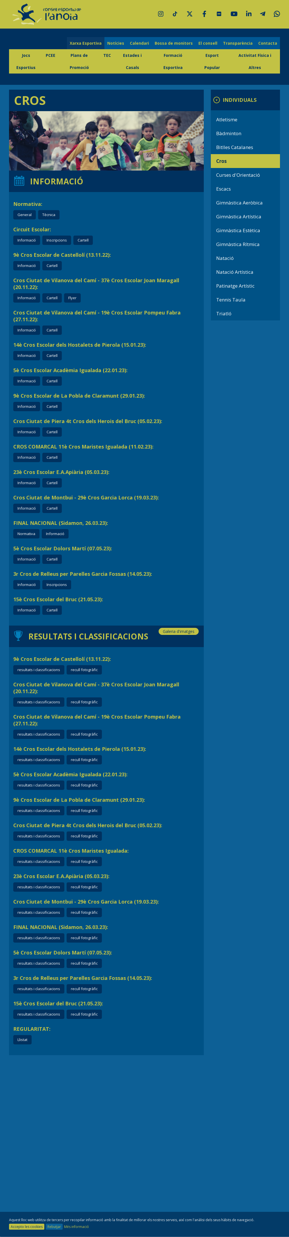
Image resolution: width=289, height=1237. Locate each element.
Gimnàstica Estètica (238, 230)
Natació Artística (234, 272)
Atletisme (226, 119)
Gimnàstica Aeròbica (239, 202)
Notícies (115, 43)
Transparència (238, 43)
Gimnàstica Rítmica (238, 244)
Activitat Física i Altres (254, 61)
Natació (225, 258)
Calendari (139, 43)
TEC (107, 55)
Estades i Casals (132, 61)
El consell (207, 43)
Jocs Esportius (26, 61)
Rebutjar (54, 1226)
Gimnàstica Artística (238, 216)
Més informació (76, 1226)
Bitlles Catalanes (234, 147)
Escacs (223, 189)
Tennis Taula (231, 299)
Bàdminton (228, 133)
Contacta (267, 43)
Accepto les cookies (27, 1226)
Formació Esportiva (173, 61)
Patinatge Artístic (235, 286)
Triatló (223, 313)
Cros (221, 161)
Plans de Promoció (79, 61)
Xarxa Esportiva (86, 43)
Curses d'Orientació (238, 175)
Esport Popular (212, 61)
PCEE (50, 55)
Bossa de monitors (174, 43)
